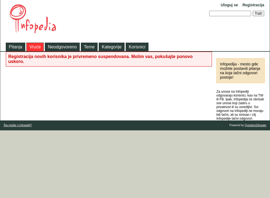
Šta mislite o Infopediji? (18, 125)
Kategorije (112, 47)
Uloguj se (229, 5)
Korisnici (137, 47)
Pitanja (15, 47)
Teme (89, 47)
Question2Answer (255, 125)
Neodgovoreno (62, 47)
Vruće (35, 47)
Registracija (253, 5)
